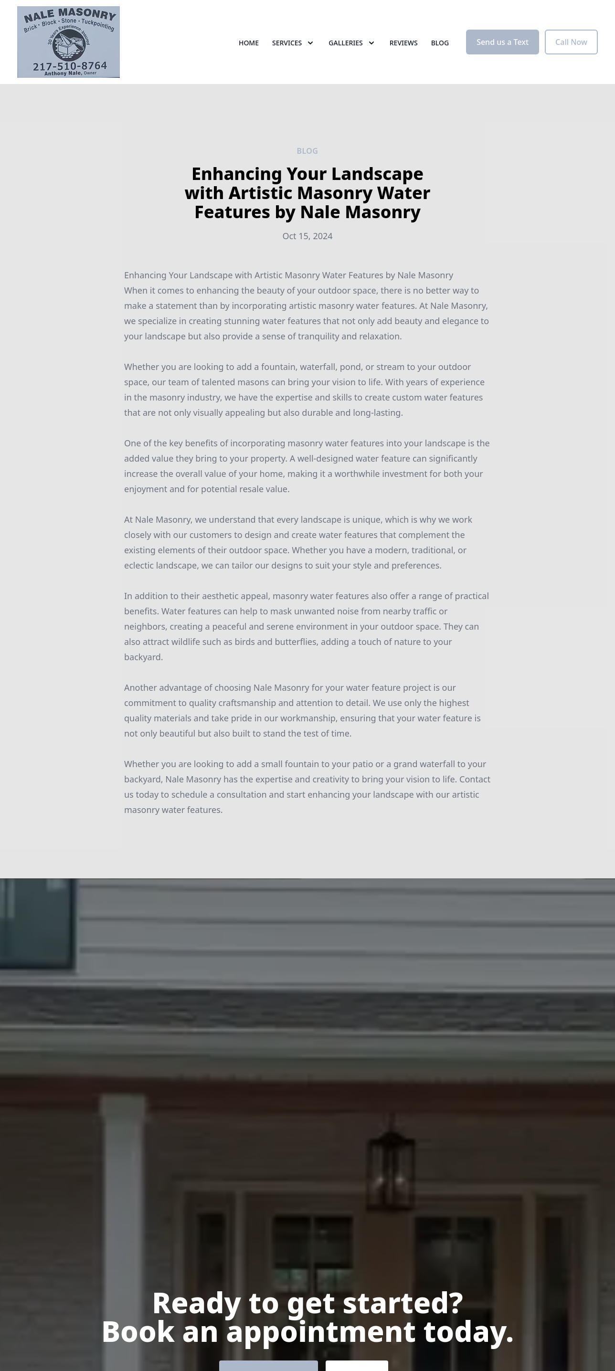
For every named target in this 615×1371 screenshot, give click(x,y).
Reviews (404, 42)
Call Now (571, 42)
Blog (440, 42)
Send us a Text (503, 42)
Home (249, 42)
